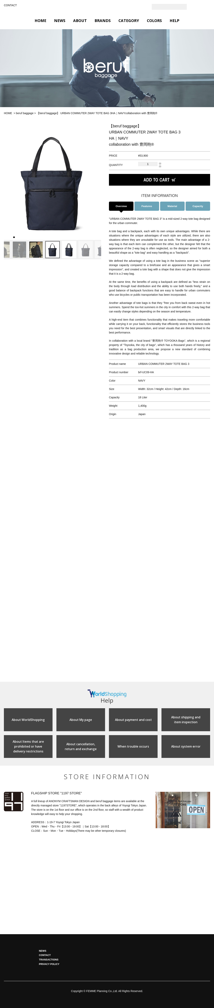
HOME (40, 20)
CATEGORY (128, 20)
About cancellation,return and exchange (81, 748)
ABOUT (80, 20)
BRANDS (103, 20)
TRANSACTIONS (48, 961)
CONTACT (10, 5)
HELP (174, 20)
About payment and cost (133, 721)
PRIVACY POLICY (49, 966)
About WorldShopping (28, 721)
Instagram (199, 7)
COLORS (154, 20)
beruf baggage (24, 113)
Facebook (207, 7)
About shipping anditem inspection (186, 721)
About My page (80, 721)
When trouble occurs (133, 748)
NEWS (59, 20)
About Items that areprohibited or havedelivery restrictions (28, 748)
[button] (8, 181)
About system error (186, 748)
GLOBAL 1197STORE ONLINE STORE (107, 7)
